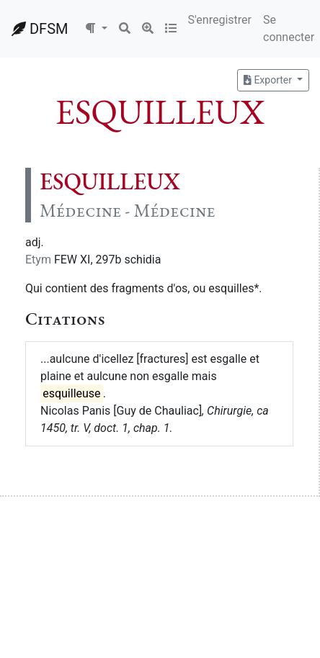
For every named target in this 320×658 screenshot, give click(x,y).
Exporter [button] (269, 80)
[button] (95, 28)
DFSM (40, 28)
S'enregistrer (220, 20)
